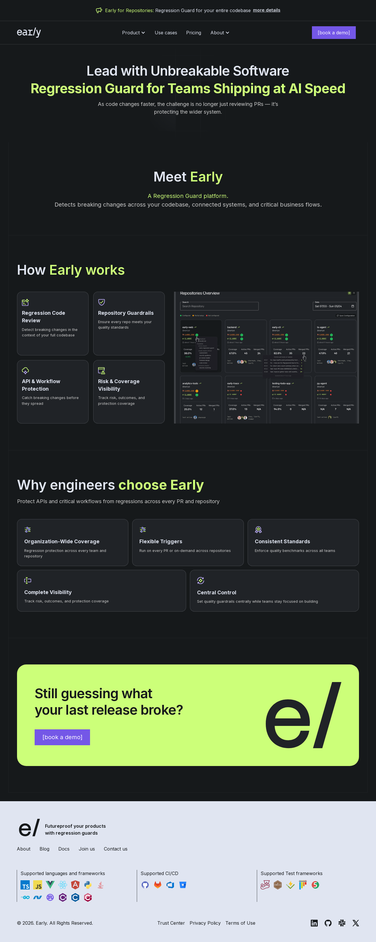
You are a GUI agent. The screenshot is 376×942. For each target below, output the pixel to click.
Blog (44, 849)
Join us (87, 849)
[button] (133, 32)
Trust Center (171, 923)
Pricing (193, 32)
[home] (28, 32)
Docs (64, 849)
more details (266, 10)
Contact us (116, 849)
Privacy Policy (205, 923)
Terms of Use (240, 923)
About (23, 849)
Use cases (166, 32)
